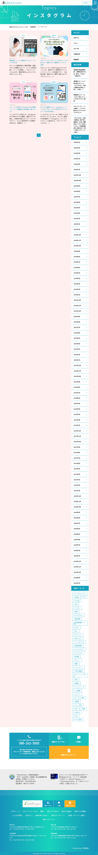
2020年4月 (77, 539)
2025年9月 (77, 186)
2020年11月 (77, 501)
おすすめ (76, 49)
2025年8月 (77, 191)
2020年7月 (77, 523)
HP (85, 596)
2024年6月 (77, 267)
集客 (83, 708)
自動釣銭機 (78, 645)
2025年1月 (77, 229)
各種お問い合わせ (41, 815)
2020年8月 (77, 517)
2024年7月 (77, 262)
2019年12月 (77, 561)
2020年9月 (77, 512)
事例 (82, 697)
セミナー (77, 659)
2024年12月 (77, 235)
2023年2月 (77, 354)
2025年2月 (77, 224)
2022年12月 (77, 365)
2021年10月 (77, 441)
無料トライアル (47, 803)
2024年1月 (77, 294)
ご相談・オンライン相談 (75, 815)
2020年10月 (77, 506)
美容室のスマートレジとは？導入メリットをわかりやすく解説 (79, 98)
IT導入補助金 (79, 670)
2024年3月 (77, 284)
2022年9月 (77, 381)
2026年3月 (77, 159)
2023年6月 (77, 332)
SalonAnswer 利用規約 (81, 848)
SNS (76, 604)
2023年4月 (77, 343)
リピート (77, 693)
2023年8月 (77, 322)
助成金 (77, 596)
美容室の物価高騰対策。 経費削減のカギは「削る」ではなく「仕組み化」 (80, 73)
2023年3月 (77, 349)
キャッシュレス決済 (79, 674)
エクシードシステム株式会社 (32, 803)
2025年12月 (77, 175)
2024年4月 (77, 278)
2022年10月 (77, 376)
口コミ (77, 627)
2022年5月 (77, 403)
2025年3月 (77, 218)
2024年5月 (77, 273)
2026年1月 (77, 169)
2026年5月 (77, 148)
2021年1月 (77, 490)
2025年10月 (77, 180)
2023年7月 (77, 327)
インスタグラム (79, 641)
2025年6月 (77, 202)
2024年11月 (77, 240)
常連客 (77, 701)
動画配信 (76, 59)
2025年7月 (77, 197)
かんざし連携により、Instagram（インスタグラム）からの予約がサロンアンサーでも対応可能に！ (54, 109)
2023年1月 (77, 360)
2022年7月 (77, 392)
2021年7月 (77, 458)
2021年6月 (77, 463)
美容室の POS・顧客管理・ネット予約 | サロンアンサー (11, 2)
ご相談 (59, 803)
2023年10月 (77, 311)
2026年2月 (77, 164)
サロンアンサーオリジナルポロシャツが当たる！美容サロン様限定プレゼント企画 (54, 62)
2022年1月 (77, 425)
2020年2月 (77, 550)
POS (76, 715)
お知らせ (86, 3)
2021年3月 (77, 479)
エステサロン (79, 614)
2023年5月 (77, 338)
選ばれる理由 (66, 811)
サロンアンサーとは (29, 811)
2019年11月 (77, 566)
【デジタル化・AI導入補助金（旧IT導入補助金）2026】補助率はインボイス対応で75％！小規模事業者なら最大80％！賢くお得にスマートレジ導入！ (80, 125)
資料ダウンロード (70, 803)
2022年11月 (77, 371)
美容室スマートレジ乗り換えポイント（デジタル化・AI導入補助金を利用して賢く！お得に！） (79, 85)
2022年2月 (77, 419)
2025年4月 (77, 213)
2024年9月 (77, 251)
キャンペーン (79, 667)
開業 (76, 663)
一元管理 (77, 690)
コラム (75, 43)
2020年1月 (77, 555)
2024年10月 (77, 246)
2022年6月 (77, 398)
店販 (76, 611)
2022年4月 (77, 409)
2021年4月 (77, 474)
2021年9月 (77, 447)
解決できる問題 (80, 811)
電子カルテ (78, 638)
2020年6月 (77, 528)
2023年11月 (77, 305)
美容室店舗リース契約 (79, 622)
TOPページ (15, 811)
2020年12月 (77, 496)
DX (76, 697)
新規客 (77, 682)
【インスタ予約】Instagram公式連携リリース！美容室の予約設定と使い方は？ (22, 109)
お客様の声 (77, 54)
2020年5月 (77, 534)
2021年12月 (77, 430)
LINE (76, 708)
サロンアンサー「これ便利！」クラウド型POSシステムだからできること (80, 109)
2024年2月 (77, 289)
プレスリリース (79, 686)
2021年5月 (77, 468)
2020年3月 (77, 545)
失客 (76, 679)
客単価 (77, 656)
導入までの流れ (52, 811)
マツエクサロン (79, 648)
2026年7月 (77, 142)
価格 (41, 811)
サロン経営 (78, 719)
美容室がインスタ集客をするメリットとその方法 (22, 61)
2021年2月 (77, 485)
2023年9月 (77, 316)
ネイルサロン (79, 652)
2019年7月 (77, 583)
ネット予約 (78, 704)
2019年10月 (77, 572)
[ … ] (51, 76)
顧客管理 (77, 618)
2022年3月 (77, 414)
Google (77, 600)
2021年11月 (77, 436)
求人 (76, 630)
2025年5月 (77, 207)
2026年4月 (77, 153)
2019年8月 (77, 577)
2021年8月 (77, 452)
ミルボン (77, 607)
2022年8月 (77, 387)
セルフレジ (78, 634)
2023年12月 (77, 300)
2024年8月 (77, 256)
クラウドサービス (80, 593)
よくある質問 (16, 815)
